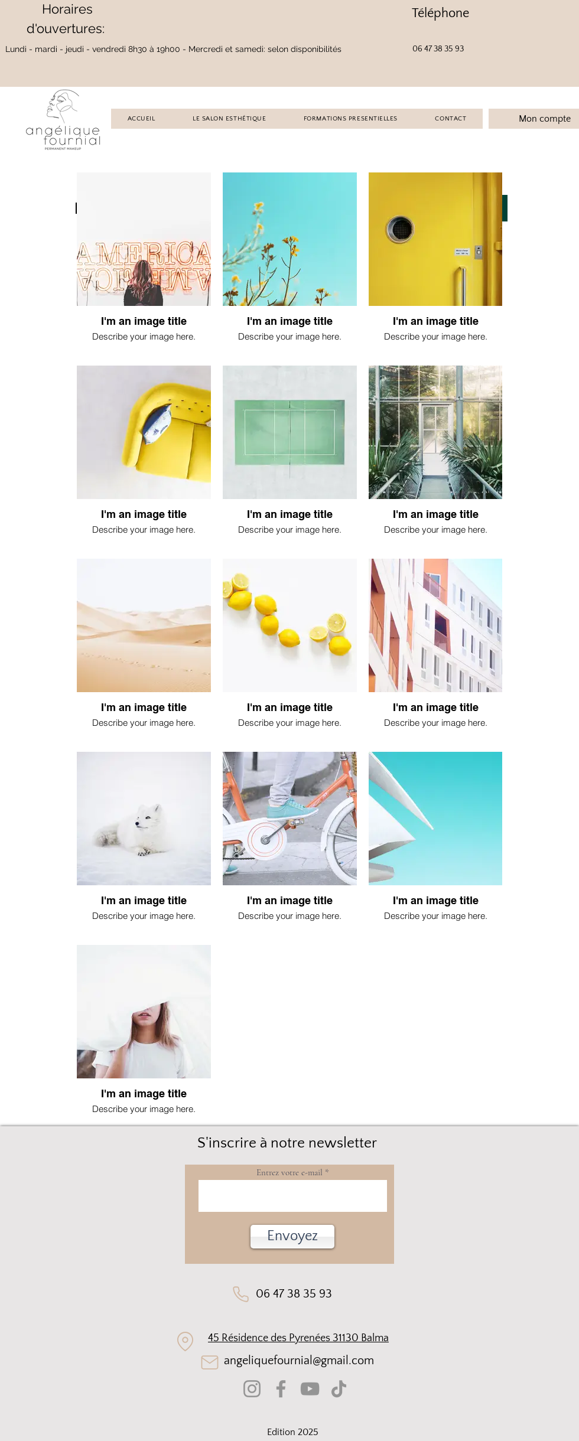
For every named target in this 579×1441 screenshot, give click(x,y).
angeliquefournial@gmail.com (299, 1360)
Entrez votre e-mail (289, 1172)
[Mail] (209, 1362)
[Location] (185, 1341)
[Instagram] (252, 1388)
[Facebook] (280, 1388)
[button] (292, 1236)
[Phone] (241, 1294)
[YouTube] (309, 1388)
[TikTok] (338, 1388)
